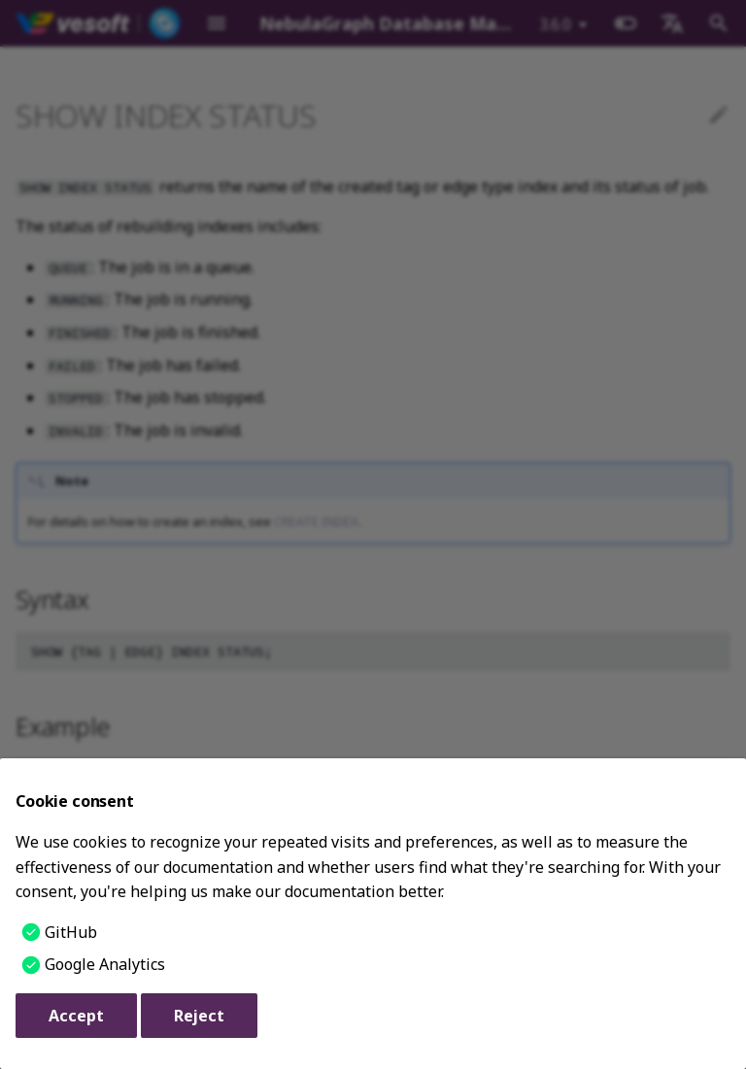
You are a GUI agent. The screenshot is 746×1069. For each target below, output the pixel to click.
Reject (199, 1015)
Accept (76, 1015)
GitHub (71, 932)
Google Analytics (105, 964)
